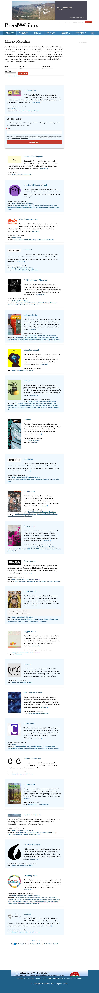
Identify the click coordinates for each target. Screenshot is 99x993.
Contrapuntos (29, 561)
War (37, 270)
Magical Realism (34, 748)
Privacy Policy (78, 978)
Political (33, 270)
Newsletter (68, 22)
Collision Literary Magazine (35, 280)
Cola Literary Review (28, 219)
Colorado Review (30, 315)
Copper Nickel (30, 631)
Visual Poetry (35, 111)
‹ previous (34, 940)
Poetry (14, 109)
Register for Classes (51, 33)
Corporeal (27, 664)
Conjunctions (29, 491)
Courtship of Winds (32, 815)
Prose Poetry (26, 111)
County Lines (29, 784)
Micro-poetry (53, 303)
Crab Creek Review (31, 844)
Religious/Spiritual (23, 904)
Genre (6, 66)
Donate (61, 22)
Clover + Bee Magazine (33, 156)
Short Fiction (49, 239)
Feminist (18, 207)
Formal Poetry (52, 403)
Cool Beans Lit (29, 591)
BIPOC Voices (33, 205)
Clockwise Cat (29, 90)
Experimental (18, 111)
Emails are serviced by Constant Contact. (20, 138)
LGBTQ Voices (34, 207)
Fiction (19, 175)
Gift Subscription (29, 978)
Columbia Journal (31, 350)
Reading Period (46, 66)
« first (28, 940)
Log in (81, 22)
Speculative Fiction (54, 339)
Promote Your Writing (23, 33)
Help (56, 978)
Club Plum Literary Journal (35, 185)
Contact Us (69, 978)
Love (58, 900)
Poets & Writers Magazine (81, 33)
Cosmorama (28, 723)
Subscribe (88, 22)
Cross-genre (53, 205)
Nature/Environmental (26, 305)
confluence (28, 459)
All (57, 944)
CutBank (27, 914)
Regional (29, 407)
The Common (29, 381)
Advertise (38, 978)
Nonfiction (22, 270)
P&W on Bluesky (90, 26)
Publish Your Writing (10, 33)
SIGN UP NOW (34, 142)
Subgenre (21, 66)
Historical (10, 405)
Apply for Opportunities (65, 33)
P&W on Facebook (88, 26)
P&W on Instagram (93, 26)
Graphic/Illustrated (43, 303)
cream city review (31, 875)
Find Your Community (37, 33)
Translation (52, 335)
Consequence (29, 526)
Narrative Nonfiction (14, 305)
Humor (35, 900)
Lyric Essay (52, 207)
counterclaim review (32, 758)
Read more (36, 102)
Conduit (27, 419)
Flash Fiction (25, 207)
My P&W (75, 22)
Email (8, 128)
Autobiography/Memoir (21, 205)
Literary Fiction (43, 207)
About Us (62, 978)
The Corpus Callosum (33, 692)
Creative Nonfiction (27, 175)
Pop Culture (51, 902)
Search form (93, 22)
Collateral (27, 250)
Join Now (92, 33)
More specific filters (13, 76)
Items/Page (8, 71)
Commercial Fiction (20, 746)
